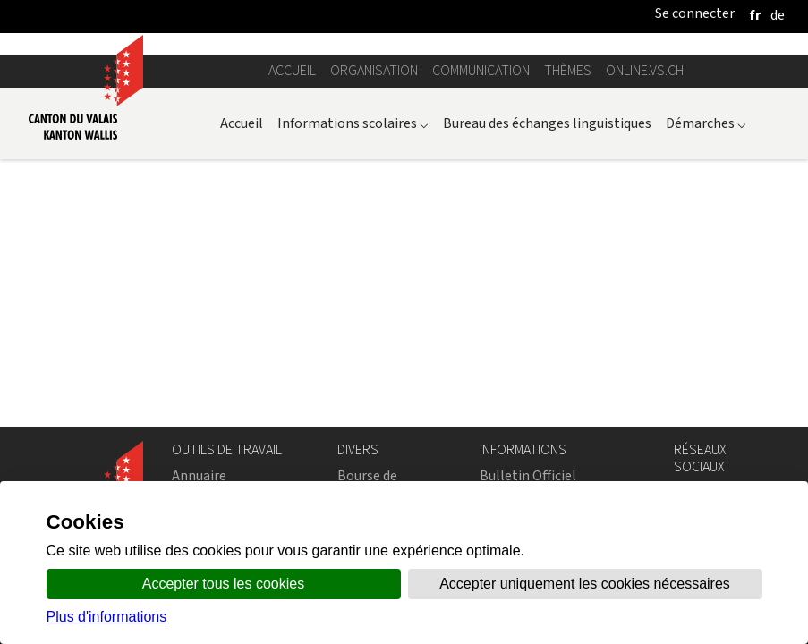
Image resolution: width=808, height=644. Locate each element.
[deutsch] (777, 14)
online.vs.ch (645, 70)
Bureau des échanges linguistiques (547, 123)
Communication (481, 70)
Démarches (706, 123)
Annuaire (199, 475)
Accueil (292, 70)
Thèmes (567, 70)
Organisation (374, 70)
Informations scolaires (353, 123)
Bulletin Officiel (528, 475)
